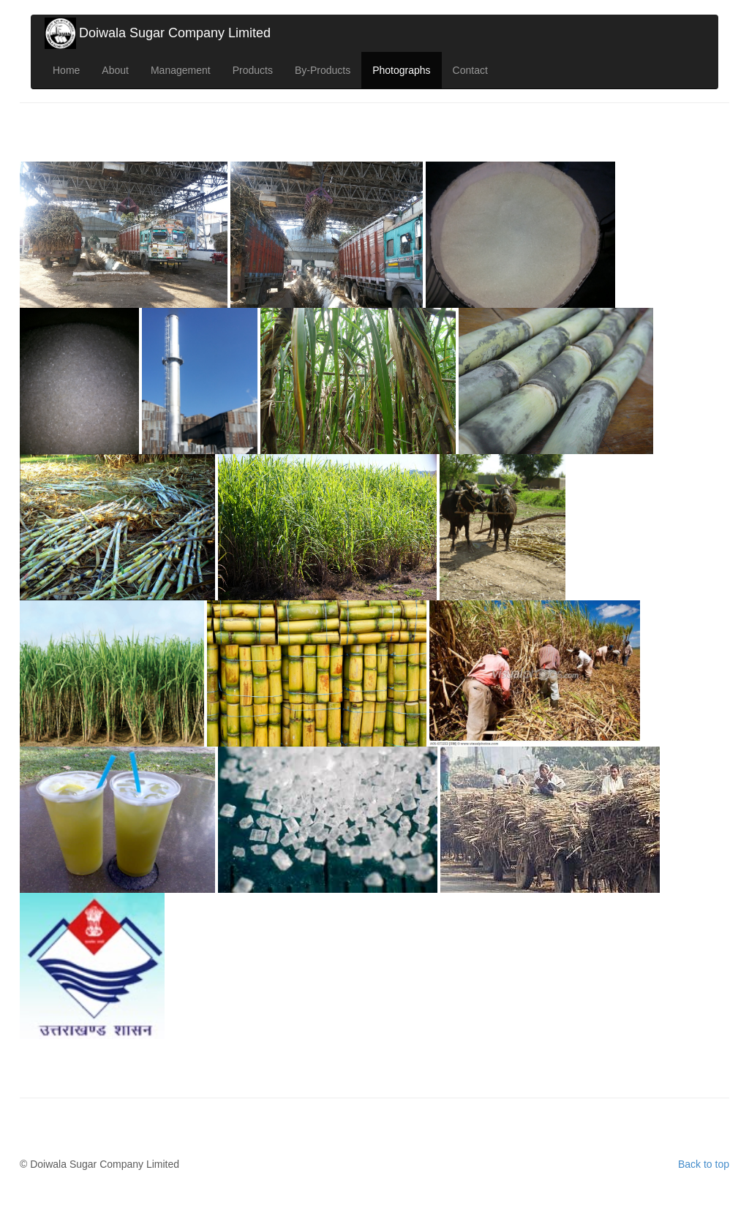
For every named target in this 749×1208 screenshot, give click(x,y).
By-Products (322, 70)
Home (66, 70)
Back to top (703, 1164)
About (115, 70)
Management (181, 70)
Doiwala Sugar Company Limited (175, 33)
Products (253, 70)
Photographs (401, 70)
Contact (470, 70)
